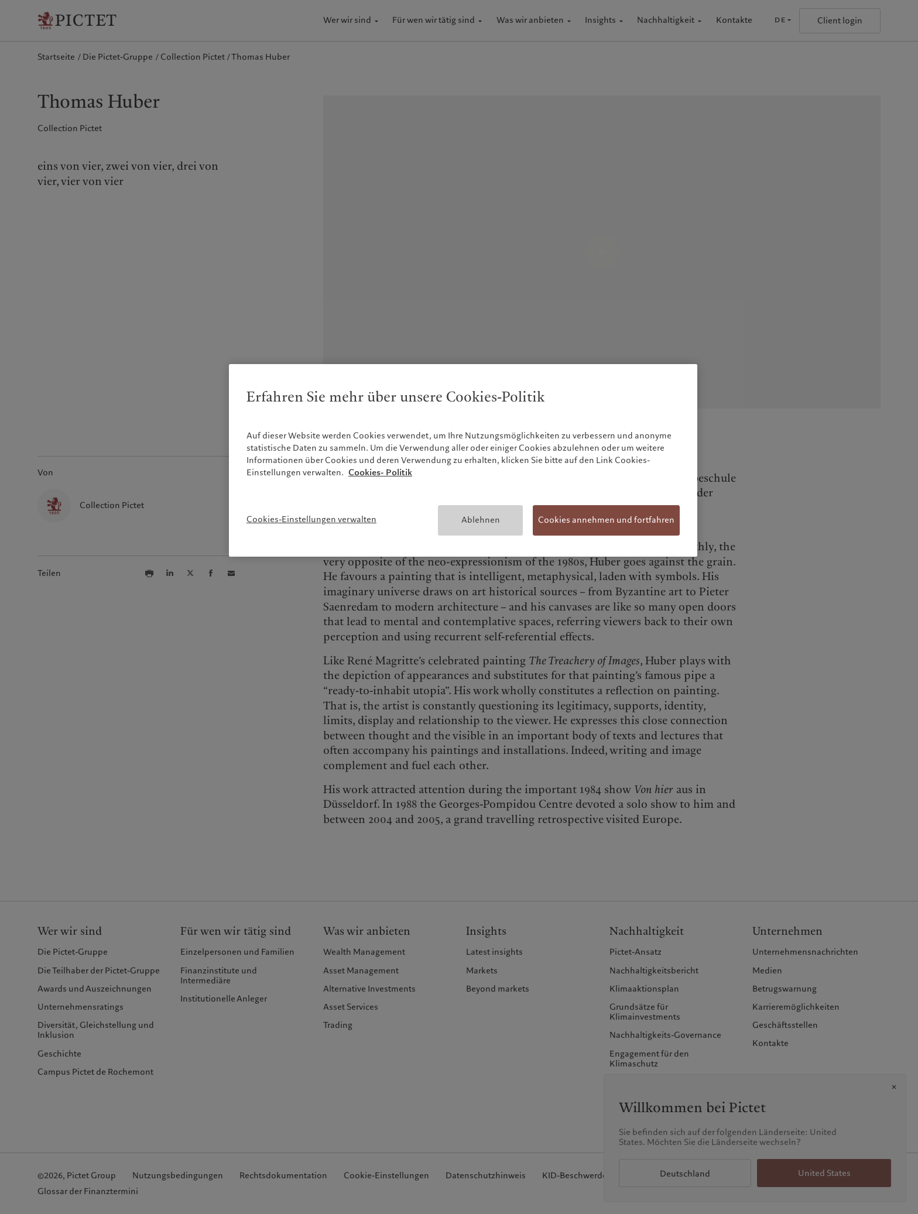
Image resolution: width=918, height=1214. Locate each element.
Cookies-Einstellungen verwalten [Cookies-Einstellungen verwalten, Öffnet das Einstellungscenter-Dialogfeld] (311, 519)
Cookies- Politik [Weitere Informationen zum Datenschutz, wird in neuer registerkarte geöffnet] (380, 472)
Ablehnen (480, 520)
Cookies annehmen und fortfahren (606, 520)
